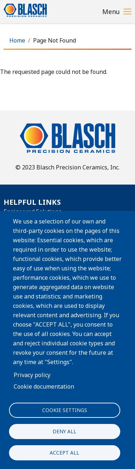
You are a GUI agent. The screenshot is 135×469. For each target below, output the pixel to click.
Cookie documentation (44, 386)
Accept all (64, 452)
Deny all (64, 431)
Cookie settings (64, 410)
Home (17, 40)
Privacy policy (32, 375)
